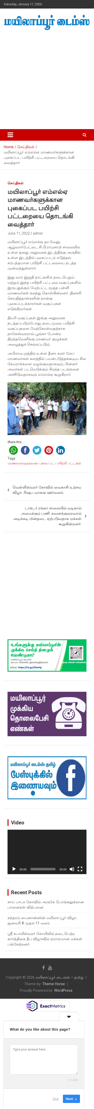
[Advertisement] (47, 80)
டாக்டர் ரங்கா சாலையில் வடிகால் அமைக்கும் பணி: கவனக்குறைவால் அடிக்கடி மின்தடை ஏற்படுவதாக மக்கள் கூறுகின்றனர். (47, 516)
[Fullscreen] (79, 869)
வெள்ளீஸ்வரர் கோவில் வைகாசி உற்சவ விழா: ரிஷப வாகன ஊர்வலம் (47, 490)
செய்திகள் (16, 183)
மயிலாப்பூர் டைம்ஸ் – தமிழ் (59, 977)
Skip (56, 1099)
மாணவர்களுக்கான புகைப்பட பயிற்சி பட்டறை (44, 463)
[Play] (14, 869)
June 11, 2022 (19, 233)
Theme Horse (53, 984)
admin (38, 233)
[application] (47, 852)
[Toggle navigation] (10, 135)
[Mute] (71, 869)
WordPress (63, 990)
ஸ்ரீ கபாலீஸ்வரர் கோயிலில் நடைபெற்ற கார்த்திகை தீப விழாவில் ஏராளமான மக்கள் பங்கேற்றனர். (45, 938)
